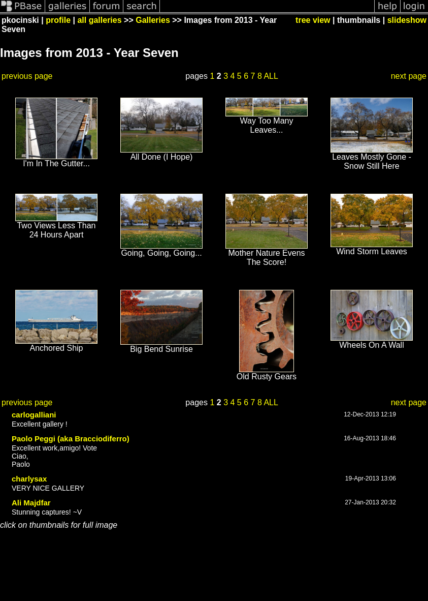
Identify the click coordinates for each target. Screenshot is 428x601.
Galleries (153, 20)
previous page (27, 76)
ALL (271, 76)
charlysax (29, 478)
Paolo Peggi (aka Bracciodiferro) (70, 438)
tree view (312, 20)
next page (408, 76)
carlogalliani (34, 414)
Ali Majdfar (31, 502)
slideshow (406, 20)
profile (58, 20)
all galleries (99, 20)
